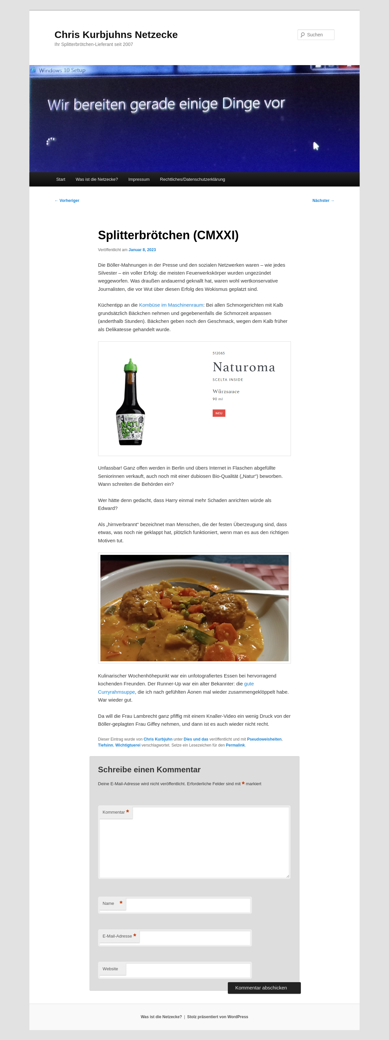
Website (110, 968)
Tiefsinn (105, 745)
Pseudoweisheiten (264, 739)
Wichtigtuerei (127, 745)
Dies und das (196, 739)
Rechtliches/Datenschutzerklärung (192, 179)
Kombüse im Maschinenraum (171, 305)
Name (113, 903)
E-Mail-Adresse (119, 936)
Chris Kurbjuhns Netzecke (116, 34)
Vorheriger (66, 200)
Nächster (323, 200)
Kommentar (116, 812)
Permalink (235, 745)
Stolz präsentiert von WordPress (217, 1017)
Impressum (139, 179)
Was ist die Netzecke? (97, 179)
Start (60, 179)
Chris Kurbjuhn (158, 739)
